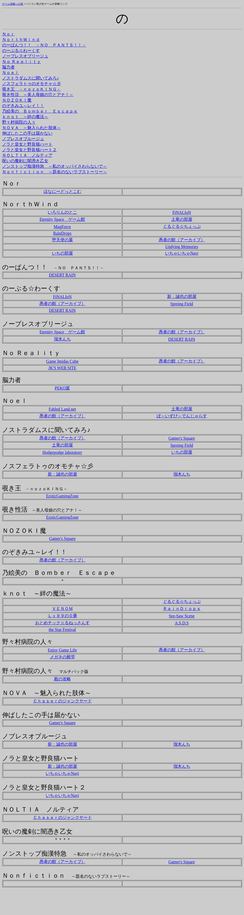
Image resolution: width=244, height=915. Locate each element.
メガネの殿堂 (62, 657)
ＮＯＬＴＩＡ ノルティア (27, 155)
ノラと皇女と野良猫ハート (27, 144)
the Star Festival (62, 629)
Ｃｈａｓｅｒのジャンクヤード (62, 701)
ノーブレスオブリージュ (25, 56)
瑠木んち (62, 339)
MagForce (62, 226)
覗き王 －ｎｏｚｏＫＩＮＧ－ (31, 89)
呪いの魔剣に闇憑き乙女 (25, 161)
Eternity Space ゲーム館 (62, 219)
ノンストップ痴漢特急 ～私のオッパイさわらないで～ (54, 166)
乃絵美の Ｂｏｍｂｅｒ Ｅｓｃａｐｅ (40, 111)
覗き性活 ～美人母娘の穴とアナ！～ (37, 94)
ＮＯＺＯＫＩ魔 (16, 100)
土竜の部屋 (181, 219)
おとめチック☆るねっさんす (62, 622)
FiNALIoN (181, 212)
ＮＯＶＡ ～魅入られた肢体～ (31, 127)
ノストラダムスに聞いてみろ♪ (30, 78)
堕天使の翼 (62, 240)
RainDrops (62, 233)
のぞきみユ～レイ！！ (23, 105)
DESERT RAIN (62, 275)
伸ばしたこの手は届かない (27, 133)
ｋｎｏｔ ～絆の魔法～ (25, 116)
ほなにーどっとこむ (62, 191)
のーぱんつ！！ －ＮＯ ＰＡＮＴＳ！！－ (44, 45)
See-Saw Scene (181, 616)
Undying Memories (181, 246)
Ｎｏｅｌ (10, 72)
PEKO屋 (62, 388)
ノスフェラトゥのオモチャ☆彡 (31, 83)
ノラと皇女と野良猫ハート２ (29, 150)
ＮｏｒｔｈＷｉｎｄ (21, 39)
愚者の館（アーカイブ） (182, 240)
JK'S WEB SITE (62, 368)
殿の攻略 (62, 679)
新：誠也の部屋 (182, 296)
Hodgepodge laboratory (62, 452)
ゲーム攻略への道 (12, 3)
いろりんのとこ (62, 212)
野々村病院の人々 (19, 122)
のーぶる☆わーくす (21, 50)
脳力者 (8, 67)
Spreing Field (181, 304)
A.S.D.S (182, 623)
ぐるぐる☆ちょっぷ (182, 226)
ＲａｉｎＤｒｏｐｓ (182, 608)
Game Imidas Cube (62, 361)
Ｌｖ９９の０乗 (62, 615)
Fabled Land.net (62, 409)
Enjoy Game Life (62, 650)
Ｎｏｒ (8, 34)
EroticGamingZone (62, 496)
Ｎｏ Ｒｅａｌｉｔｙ (21, 61)
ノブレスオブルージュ (23, 138)
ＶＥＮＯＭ (62, 608)
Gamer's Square (181, 438)
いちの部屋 (62, 253)
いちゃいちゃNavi (181, 253)
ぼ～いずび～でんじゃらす (182, 416)
